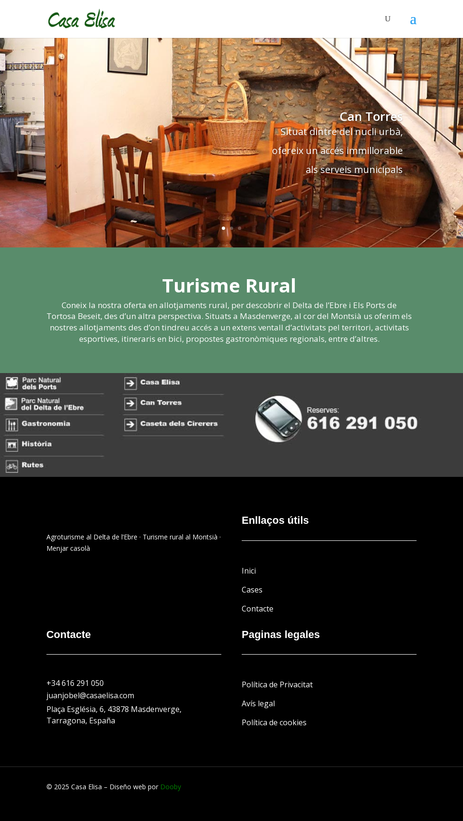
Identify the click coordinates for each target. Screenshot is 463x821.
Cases (252, 589)
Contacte (257, 608)
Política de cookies (274, 722)
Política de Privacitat (277, 684)
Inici (249, 571)
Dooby (170, 786)
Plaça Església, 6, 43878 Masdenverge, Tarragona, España (114, 715)
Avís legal (258, 703)
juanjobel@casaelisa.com (90, 695)
